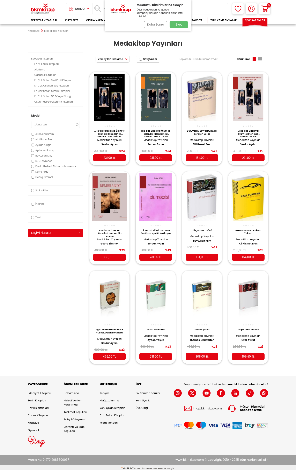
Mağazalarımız (109, 398)
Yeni (35, 217)
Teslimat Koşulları (75, 410)
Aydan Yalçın (155, 336)
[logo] (43, 8)
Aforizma (40, 69)
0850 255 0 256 (251, 408)
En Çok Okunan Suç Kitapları (51, 85)
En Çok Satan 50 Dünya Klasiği (53, 96)
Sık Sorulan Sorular (148, 391)
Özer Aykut (248, 336)
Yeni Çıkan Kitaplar (112, 405)
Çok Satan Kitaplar (112, 413)
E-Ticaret (135, 466)
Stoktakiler (39, 190)
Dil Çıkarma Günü (202, 227)
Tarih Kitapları (37, 398)
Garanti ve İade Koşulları (74, 426)
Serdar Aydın (109, 142)
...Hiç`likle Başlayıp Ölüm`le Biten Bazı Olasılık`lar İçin (248, 131)
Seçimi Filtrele (55, 233)
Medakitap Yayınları (109, 137)
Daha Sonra (154, 24)
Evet (179, 24)
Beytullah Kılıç (202, 237)
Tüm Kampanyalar (223, 20)
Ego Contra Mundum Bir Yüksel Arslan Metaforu (109, 327)
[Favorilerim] (238, 8)
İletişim (104, 391)
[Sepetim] (264, 8)
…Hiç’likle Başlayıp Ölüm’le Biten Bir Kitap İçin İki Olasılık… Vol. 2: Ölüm (109, 131)
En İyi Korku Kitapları (46, 64)
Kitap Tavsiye (192, 20)
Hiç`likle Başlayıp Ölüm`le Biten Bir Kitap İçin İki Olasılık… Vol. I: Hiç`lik (156, 131)
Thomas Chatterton (202, 336)
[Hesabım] (251, 8)
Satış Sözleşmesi (75, 417)
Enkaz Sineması (156, 325)
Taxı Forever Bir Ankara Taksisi (248, 229)
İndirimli (38, 204)
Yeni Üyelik (143, 398)
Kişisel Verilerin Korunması (73, 400)
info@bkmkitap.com (207, 406)
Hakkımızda (71, 391)
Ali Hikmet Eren (202, 142)
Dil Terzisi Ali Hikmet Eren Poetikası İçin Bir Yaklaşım (156, 230)
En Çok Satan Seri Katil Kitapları (53, 80)
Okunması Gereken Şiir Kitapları (53, 101)
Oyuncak (34, 428)
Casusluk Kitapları (45, 75)
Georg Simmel (109, 240)
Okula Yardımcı (97, 20)
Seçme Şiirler (201, 325)
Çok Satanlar (255, 20)
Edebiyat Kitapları (44, 20)
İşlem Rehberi (109, 420)
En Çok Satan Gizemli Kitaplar (52, 91)
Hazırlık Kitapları (38, 405)
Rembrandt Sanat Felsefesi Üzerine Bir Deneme (109, 230)
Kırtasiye (71, 20)
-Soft (125, 466)
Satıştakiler (148, 59)
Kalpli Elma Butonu (248, 325)
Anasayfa (33, 31)
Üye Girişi (142, 405)
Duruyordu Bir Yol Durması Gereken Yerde (201, 130)
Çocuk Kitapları (38, 413)
